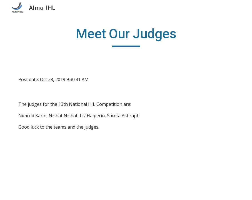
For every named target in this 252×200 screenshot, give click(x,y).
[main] (126, 36)
